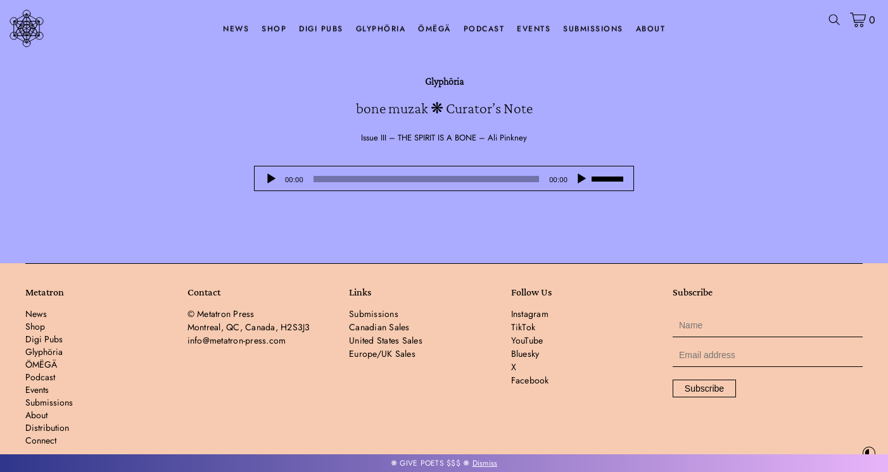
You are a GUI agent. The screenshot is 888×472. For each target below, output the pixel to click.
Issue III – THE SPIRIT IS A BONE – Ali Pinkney (444, 138)
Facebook (530, 380)
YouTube (527, 340)
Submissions (593, 29)
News (236, 29)
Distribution (47, 427)
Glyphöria (381, 29)
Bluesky (525, 353)
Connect (40, 440)
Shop (274, 29)
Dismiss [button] (485, 463)
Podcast (484, 29)
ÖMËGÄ (434, 29)
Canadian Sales (379, 327)
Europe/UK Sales (382, 353)
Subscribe (704, 388)
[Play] (271, 179)
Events (533, 29)
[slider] (426, 179)
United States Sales (385, 340)
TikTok (523, 327)
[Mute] (581, 179)
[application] (444, 178)
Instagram (530, 313)
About (651, 29)
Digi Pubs (321, 29)
